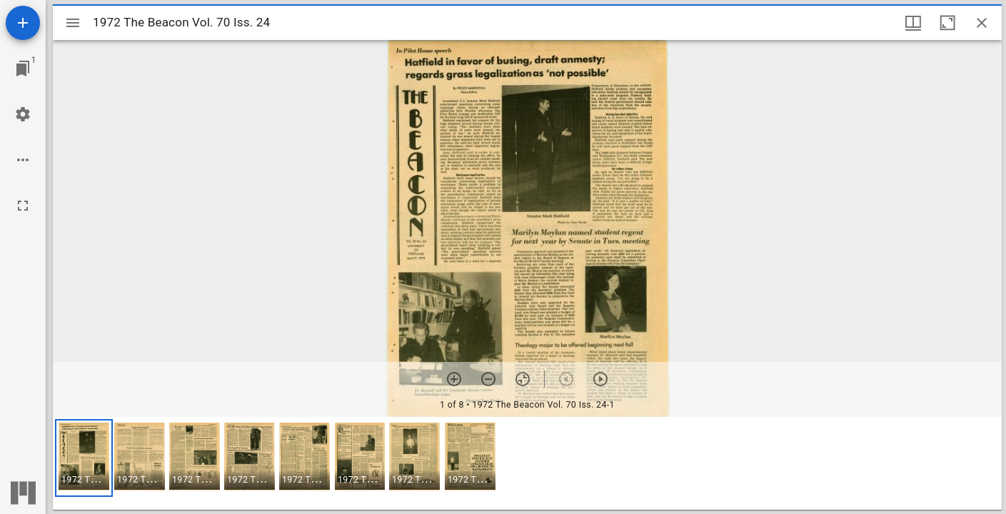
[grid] (527, 463)
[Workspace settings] (23, 114)
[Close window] (982, 23)
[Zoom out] (488, 379)
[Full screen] (23, 205)
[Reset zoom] (522, 379)
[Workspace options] (23, 160)
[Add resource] (23, 23)
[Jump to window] (23, 68)
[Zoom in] (454, 379)
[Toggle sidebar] (73, 23)
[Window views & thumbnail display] (913, 23)
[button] (84, 458)
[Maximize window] (947, 23)
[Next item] (600, 379)
